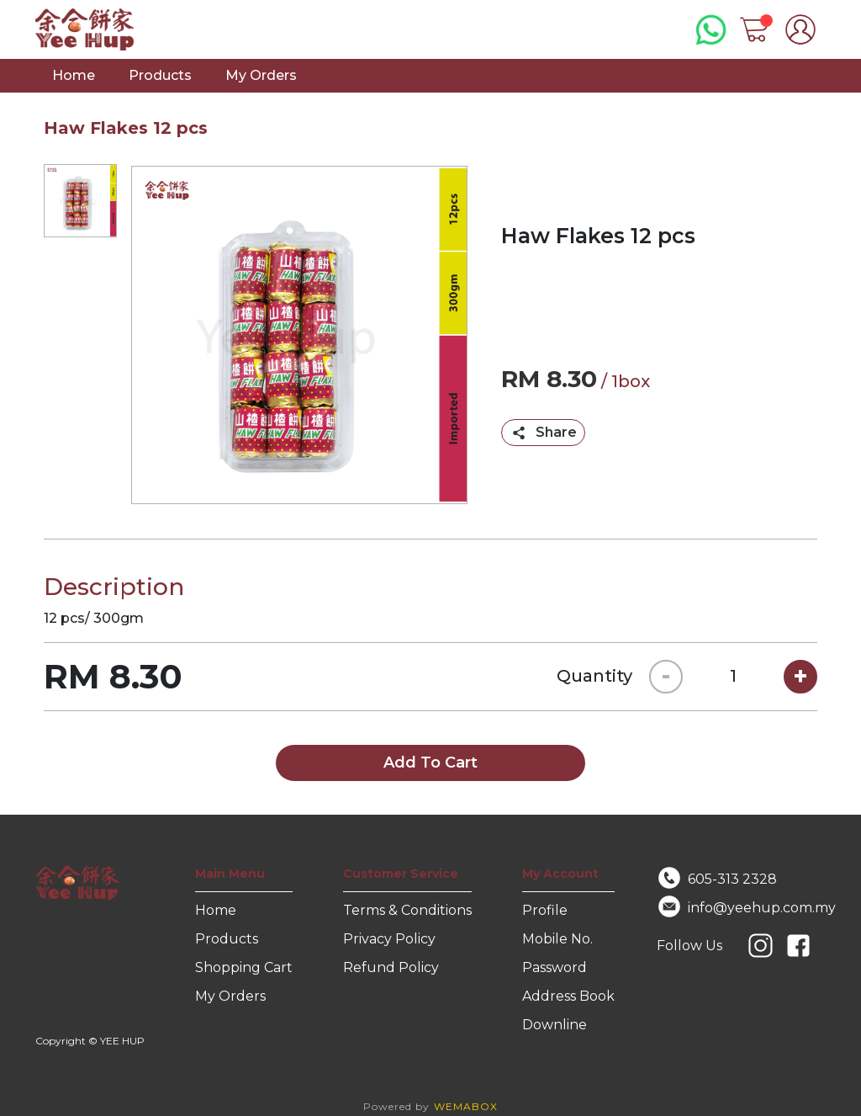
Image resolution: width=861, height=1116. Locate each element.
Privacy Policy (389, 939)
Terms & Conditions (407, 910)
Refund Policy (391, 967)
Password (554, 967)
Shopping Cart (244, 967)
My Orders (261, 75)
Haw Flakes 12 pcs (126, 128)
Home (73, 75)
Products (160, 75)
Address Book (568, 996)
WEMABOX (466, 1106)
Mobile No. (557, 939)
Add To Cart (430, 762)
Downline (554, 1025)
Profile (545, 910)
